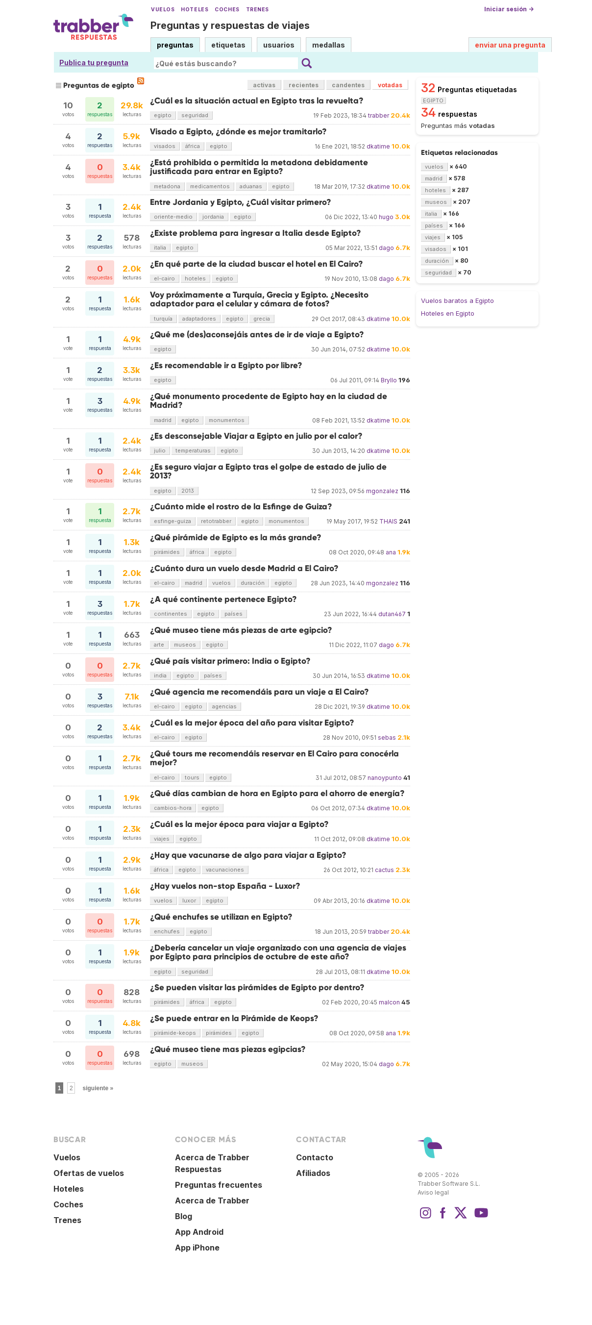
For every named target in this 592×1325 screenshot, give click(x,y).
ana (391, 552)
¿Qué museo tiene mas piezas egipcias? (228, 1049)
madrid (163, 420)
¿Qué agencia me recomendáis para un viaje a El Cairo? (259, 692)
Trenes (257, 9)
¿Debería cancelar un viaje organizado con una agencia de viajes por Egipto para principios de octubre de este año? (278, 952)
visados (164, 146)
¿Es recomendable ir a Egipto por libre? (226, 365)
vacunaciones (225, 869)
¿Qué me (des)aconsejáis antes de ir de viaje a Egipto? (257, 334)
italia (160, 247)
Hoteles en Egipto (447, 313)
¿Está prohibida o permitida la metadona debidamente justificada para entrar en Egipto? (259, 166)
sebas (387, 737)
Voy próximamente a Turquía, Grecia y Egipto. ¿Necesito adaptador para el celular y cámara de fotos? (259, 299)
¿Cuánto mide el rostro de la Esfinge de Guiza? (241, 506)
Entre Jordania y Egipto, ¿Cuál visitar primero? (240, 202)
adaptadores (199, 318)
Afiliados (313, 1173)
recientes (304, 85)
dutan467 (392, 614)
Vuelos (162, 9)
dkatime (378, 146)
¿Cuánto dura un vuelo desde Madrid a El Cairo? (244, 568)
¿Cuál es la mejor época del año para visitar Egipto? (252, 723)
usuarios (279, 45)
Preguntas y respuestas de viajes (230, 25)
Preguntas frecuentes (218, 1185)
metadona (167, 186)
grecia (261, 318)
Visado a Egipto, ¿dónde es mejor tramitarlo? (238, 131)
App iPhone (197, 1247)
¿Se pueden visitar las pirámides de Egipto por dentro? (257, 987)
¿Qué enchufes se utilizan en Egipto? (221, 917)
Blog (183, 1216)
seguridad (194, 115)
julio (160, 450)
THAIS (388, 521)
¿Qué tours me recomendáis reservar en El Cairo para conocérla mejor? (274, 758)
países (233, 613)
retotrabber (216, 521)
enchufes (167, 931)
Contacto (314, 1157)
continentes (170, 613)
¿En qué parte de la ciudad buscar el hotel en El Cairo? (256, 264)
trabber (378, 115)
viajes (162, 838)
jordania (213, 216)
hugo (386, 217)
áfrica (192, 146)
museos (185, 644)
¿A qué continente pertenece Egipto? (223, 599)
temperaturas (193, 450)
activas (264, 85)
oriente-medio (173, 216)
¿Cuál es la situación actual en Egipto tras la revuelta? (257, 101)
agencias (224, 706)
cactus (384, 870)
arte (159, 644)
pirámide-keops (175, 1032)
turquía (163, 318)
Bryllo (389, 380)
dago (386, 247)
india (160, 675)
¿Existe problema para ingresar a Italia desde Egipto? (255, 233)
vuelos (221, 582)
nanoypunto (385, 777)
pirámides (167, 552)
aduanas (251, 186)
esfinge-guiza (172, 521)
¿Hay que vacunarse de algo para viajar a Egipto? (248, 855)
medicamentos (210, 186)
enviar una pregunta (510, 45)
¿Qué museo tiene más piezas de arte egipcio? (241, 630)
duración (253, 582)
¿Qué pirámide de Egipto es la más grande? (235, 537)
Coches (227, 9)
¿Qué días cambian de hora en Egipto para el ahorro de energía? (277, 793)
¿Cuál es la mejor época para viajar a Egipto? (239, 824)
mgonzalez (382, 491)
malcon (389, 1002)
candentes (348, 85)
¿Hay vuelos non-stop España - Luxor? (225, 886)
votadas (390, 85)
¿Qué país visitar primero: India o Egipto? (230, 661)
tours (192, 777)
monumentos (227, 420)
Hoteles (194, 9)
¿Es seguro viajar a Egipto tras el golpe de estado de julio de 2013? (268, 471)
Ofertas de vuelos (88, 1173)
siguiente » (98, 1088)
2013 (187, 490)
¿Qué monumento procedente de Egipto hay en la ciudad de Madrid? (268, 400)
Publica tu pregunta (93, 62)
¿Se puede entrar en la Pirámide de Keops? (234, 1018)
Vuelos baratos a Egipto (457, 300)
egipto (163, 115)
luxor (189, 900)
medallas (328, 45)
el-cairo (164, 278)
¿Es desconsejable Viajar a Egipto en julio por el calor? (256, 436)
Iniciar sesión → (509, 9)
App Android (199, 1232)
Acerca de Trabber (212, 1200)
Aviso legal (433, 1192)
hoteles (195, 278)
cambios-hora (173, 807)
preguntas (175, 45)
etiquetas (228, 45)
